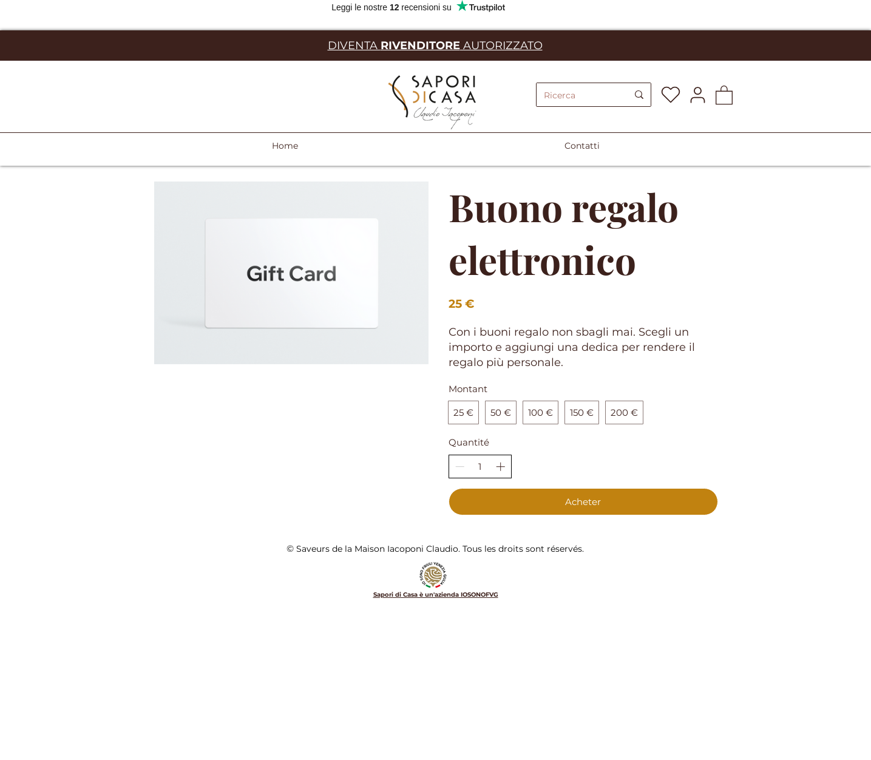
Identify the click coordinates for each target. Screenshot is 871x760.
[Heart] (671, 95)
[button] (724, 94)
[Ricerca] (576, 95)
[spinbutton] (479, 466)
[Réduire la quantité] (460, 466)
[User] (698, 95)
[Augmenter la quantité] (500, 466)
